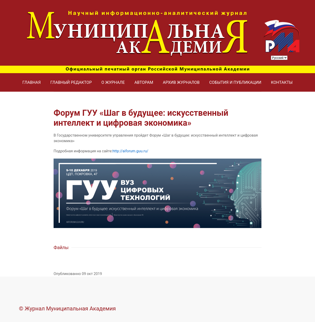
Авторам (143, 82)
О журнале (113, 82)
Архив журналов (181, 82)
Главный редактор (71, 82)
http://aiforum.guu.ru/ (130, 151)
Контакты (282, 82)
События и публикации (235, 82)
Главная (31, 82)
